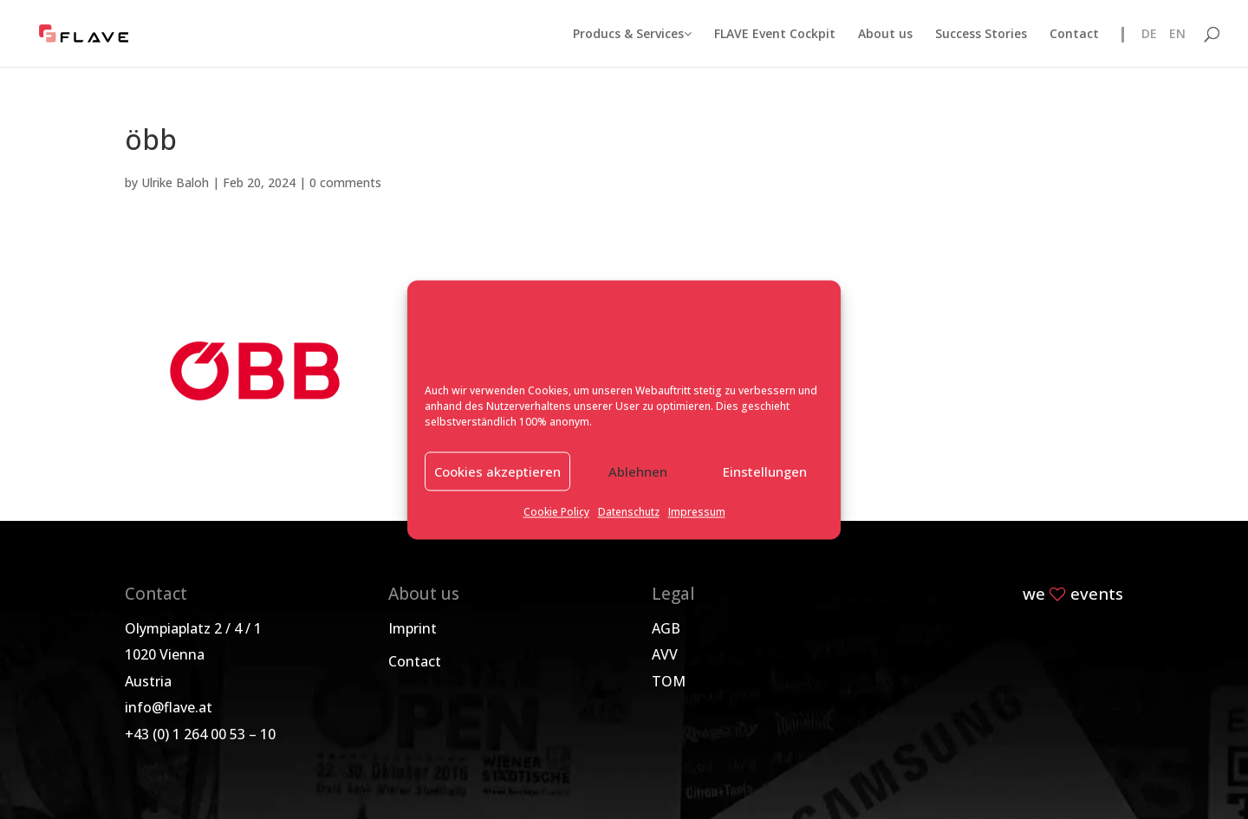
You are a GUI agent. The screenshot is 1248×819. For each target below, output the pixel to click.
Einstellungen (765, 471)
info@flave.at (168, 707)
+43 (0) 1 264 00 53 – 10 (200, 734)
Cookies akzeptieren (497, 471)
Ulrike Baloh (175, 182)
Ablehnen (637, 471)
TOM (669, 681)
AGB (666, 628)
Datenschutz (629, 512)
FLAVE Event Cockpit (774, 35)
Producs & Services (632, 35)
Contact (1074, 35)
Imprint (412, 628)
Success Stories (981, 35)
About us (885, 35)
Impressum (696, 512)
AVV (665, 654)
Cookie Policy (556, 512)
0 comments (345, 182)
